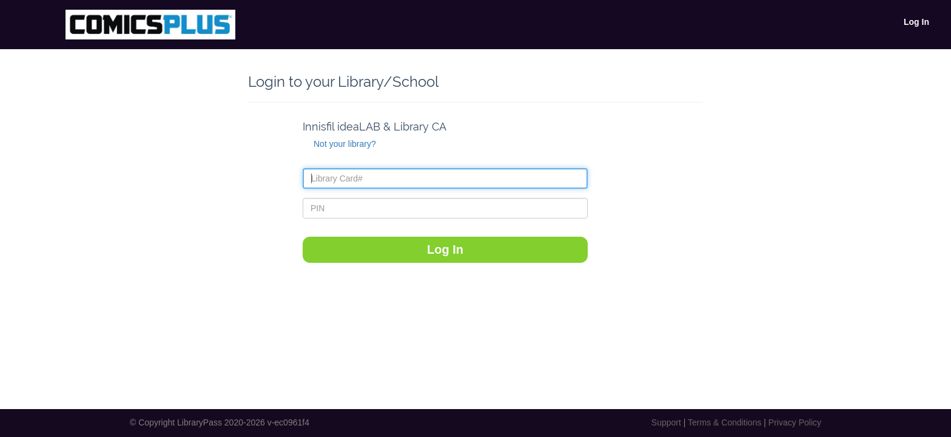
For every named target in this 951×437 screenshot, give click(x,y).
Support (666, 422)
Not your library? (345, 144)
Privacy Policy (794, 422)
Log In (916, 22)
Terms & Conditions (724, 422)
